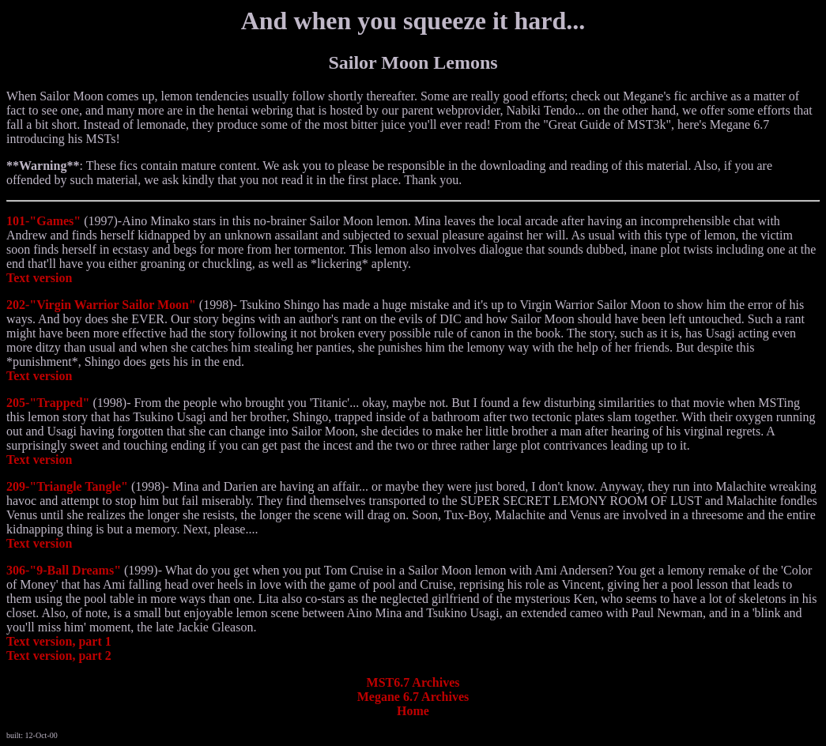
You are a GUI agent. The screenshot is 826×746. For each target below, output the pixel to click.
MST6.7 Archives (413, 682)
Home (413, 711)
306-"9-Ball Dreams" (63, 570)
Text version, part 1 (58, 641)
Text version (39, 277)
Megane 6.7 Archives (413, 696)
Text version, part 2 (58, 655)
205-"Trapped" (47, 402)
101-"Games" (43, 221)
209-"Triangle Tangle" (67, 486)
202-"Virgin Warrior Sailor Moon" (101, 304)
